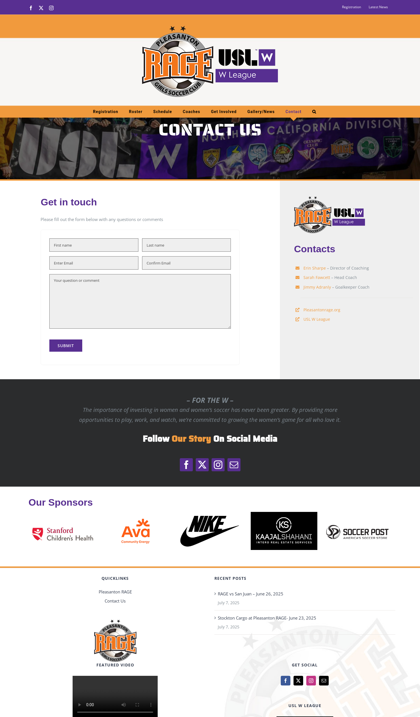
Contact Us (115, 601)
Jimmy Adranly (317, 287)
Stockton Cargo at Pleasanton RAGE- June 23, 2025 (267, 618)
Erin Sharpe (314, 268)
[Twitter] (298, 680)
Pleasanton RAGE (115, 592)
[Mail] (324, 680)
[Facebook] (285, 680)
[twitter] (202, 464)
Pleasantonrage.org (321, 309)
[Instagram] (311, 680)
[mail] (233, 464)
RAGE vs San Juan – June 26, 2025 (250, 594)
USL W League (316, 319)
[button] (314, 111)
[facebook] (186, 464)
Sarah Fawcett (316, 277)
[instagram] (218, 464)
